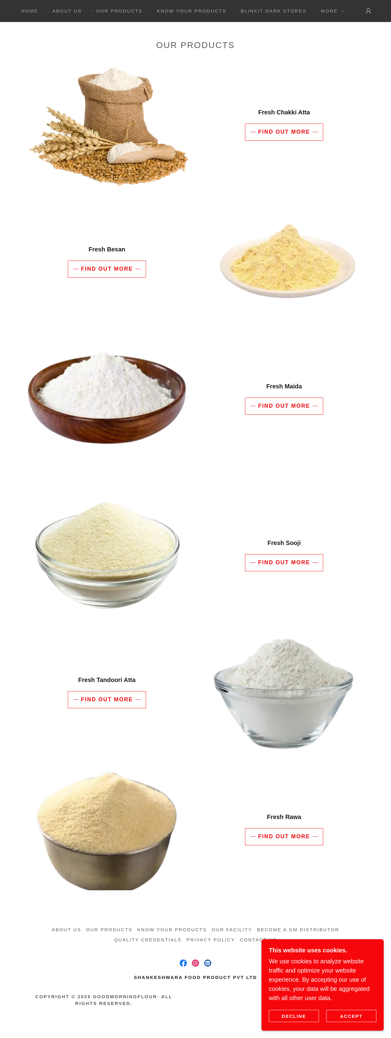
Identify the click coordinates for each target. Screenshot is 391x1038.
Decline (294, 1016)
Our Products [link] (119, 10)
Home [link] (29, 10)
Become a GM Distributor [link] (298, 929)
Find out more (284, 132)
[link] (183, 963)
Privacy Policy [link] (210, 939)
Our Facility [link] (232, 929)
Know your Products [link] (191, 10)
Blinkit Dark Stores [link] (273, 10)
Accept (351, 1016)
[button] (330, 11)
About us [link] (67, 10)
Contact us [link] (258, 939)
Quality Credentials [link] (148, 939)
